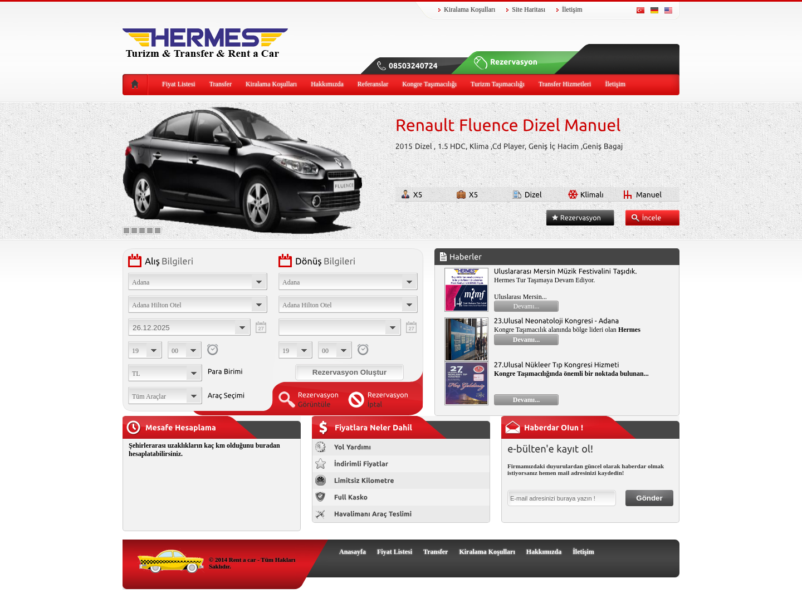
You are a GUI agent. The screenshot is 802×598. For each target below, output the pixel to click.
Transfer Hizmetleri (565, 84)
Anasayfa (352, 552)
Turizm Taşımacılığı (498, 84)
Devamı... (527, 306)
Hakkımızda (327, 84)
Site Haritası (528, 9)
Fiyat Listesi (178, 84)
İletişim (572, 9)
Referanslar (373, 84)
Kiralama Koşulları (469, 9)
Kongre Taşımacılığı (429, 84)
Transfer (220, 84)
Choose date (189, 327)
